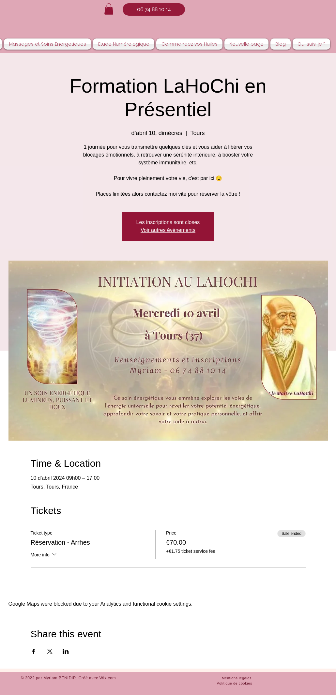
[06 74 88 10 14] (154, 9)
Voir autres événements (168, 230)
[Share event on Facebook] (34, 651)
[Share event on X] (50, 651)
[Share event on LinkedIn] (66, 651)
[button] (109, 9)
